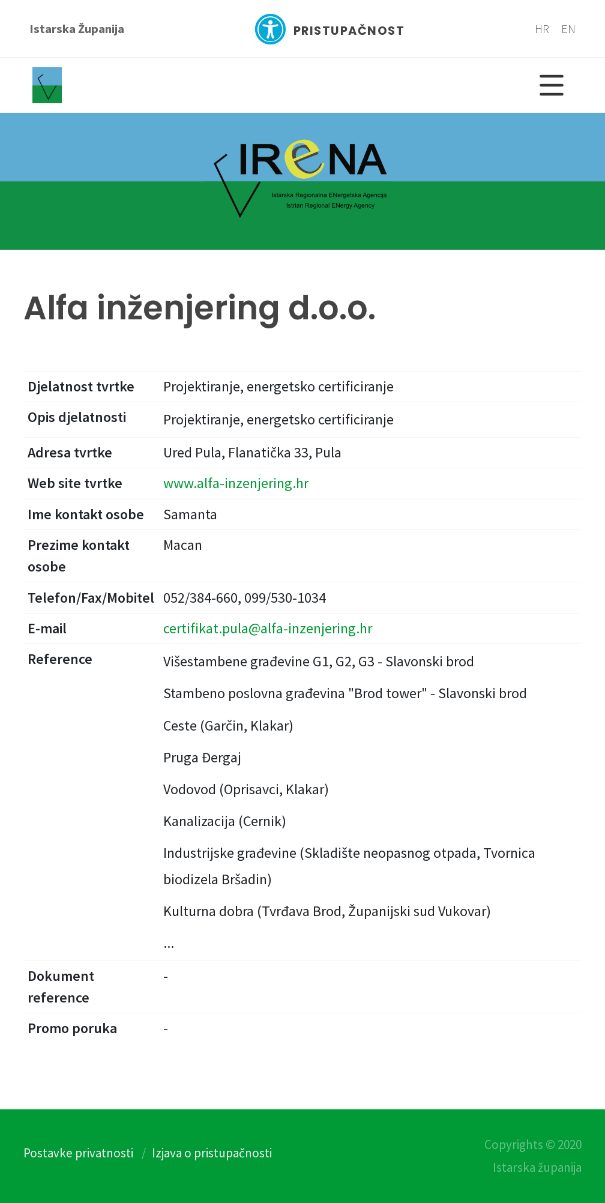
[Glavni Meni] (552, 85)
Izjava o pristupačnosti (212, 1153)
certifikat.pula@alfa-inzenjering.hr (267, 628)
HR (542, 29)
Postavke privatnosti (78, 1153)
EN (568, 29)
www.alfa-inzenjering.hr (236, 483)
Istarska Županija (76, 29)
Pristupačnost (329, 29)
